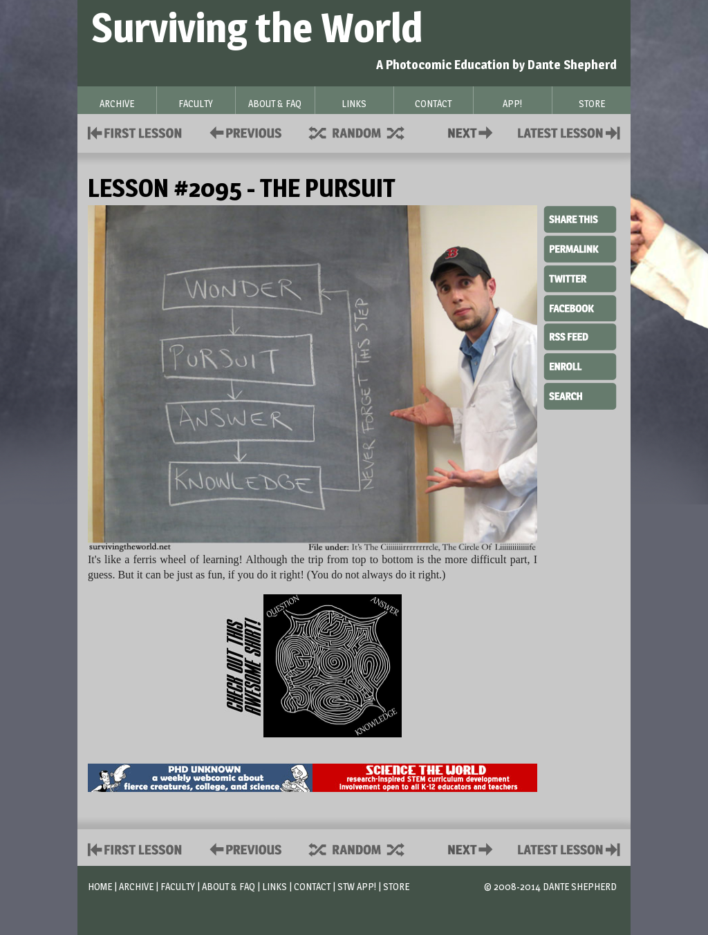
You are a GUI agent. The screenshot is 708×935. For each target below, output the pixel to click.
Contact (472, 131)
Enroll (580, 364)
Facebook (580, 306)
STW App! (356, 886)
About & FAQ (228, 886)
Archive (136, 886)
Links (274, 886)
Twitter (580, 277)
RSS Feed (580, 335)
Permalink (580, 248)
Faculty (177, 886)
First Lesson (135, 131)
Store (396, 886)
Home (100, 886)
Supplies (365, 131)
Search (580, 394)
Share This (580, 219)
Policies (243, 131)
